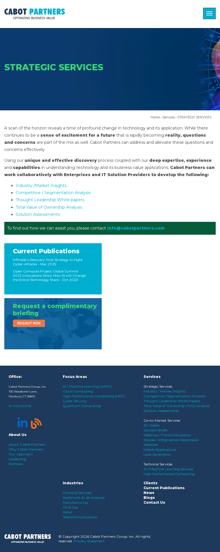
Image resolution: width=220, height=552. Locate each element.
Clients (151, 483)
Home (155, 117)
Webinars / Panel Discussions (167, 435)
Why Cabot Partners (26, 449)
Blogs (149, 497)
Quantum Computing (82, 406)
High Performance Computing (169, 474)
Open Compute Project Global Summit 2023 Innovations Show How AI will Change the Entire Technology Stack (49, 275)
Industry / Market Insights (165, 391)
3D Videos (152, 425)
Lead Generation (157, 454)
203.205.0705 (22, 406)
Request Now (29, 323)
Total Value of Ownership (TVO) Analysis (177, 406)
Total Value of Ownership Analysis (49, 207)
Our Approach (21, 454)
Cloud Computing (78, 391)
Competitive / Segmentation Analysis (53, 192)
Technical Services (158, 464)
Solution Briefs (155, 430)
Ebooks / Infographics (162, 440)
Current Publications (46, 251)
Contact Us (154, 502)
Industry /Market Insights (41, 185)
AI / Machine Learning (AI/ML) (87, 386)
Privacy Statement (89, 541)
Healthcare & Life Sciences (84, 497)
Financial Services (77, 493)
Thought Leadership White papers (50, 199)
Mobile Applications (160, 449)
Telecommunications (80, 517)
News (149, 493)
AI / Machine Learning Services (168, 469)
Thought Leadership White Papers (172, 401)
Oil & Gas (70, 507)
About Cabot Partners (27, 444)
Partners (16, 464)
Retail (67, 512)
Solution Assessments (38, 214)
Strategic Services (158, 386)
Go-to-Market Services (162, 420)
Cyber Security (75, 401)
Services (168, 117)
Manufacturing (75, 502)
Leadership (17, 459)
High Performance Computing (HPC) (94, 396)
